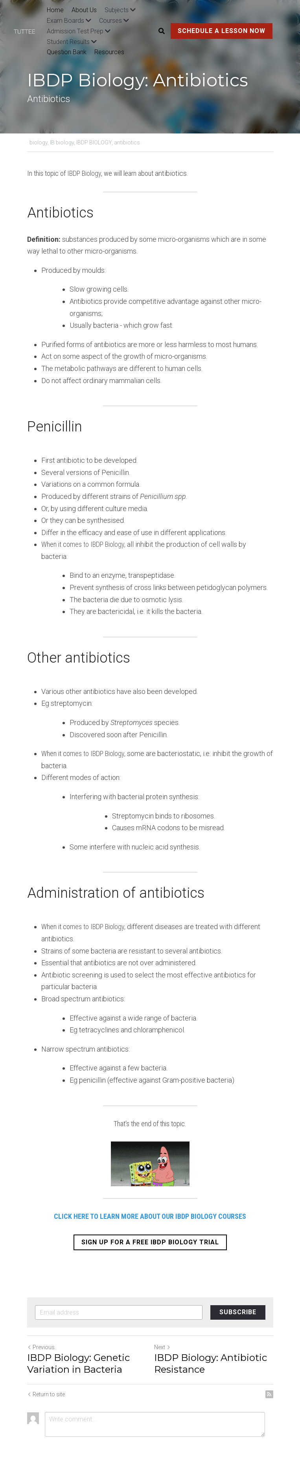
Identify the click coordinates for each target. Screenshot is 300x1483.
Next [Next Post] (162, 1347)
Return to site (46, 1394)
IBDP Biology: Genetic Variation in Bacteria (78, 1363)
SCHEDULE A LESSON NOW (221, 31)
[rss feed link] (269, 1394)
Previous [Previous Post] (41, 1347)
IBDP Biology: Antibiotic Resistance (210, 1363)
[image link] (28, 30)
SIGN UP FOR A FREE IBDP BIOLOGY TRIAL (150, 1242)
